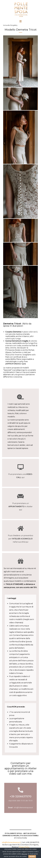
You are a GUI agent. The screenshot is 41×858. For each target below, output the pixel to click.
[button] (20, 21)
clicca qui (24, 854)
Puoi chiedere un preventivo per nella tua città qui (20, 538)
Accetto (32, 856)
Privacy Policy (24, 847)
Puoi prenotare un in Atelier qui (20, 506)
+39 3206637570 (20, 796)
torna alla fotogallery (10, 25)
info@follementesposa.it (23, 808)
